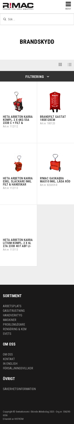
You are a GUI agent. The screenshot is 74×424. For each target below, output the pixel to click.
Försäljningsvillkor (18, 368)
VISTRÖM (19, 418)
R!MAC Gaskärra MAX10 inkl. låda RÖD (55, 180)
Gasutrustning (14, 311)
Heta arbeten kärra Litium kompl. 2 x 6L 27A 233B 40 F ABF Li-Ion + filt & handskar (18, 244)
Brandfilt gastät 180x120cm (53, 118)
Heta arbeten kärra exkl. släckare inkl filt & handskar (18, 181)
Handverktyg (12, 315)
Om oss (8, 354)
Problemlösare (14, 324)
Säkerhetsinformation (19, 389)
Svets (7, 334)
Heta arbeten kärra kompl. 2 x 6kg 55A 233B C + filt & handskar (18, 121)
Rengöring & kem (14, 329)
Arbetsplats (12, 306)
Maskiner (9, 320)
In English (10, 363)
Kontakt (9, 359)
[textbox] (37, 19)
